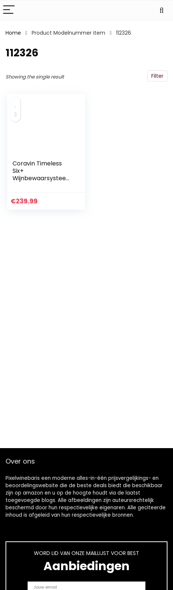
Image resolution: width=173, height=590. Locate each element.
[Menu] (9, 10)
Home (13, 32)
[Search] (161, 10)
